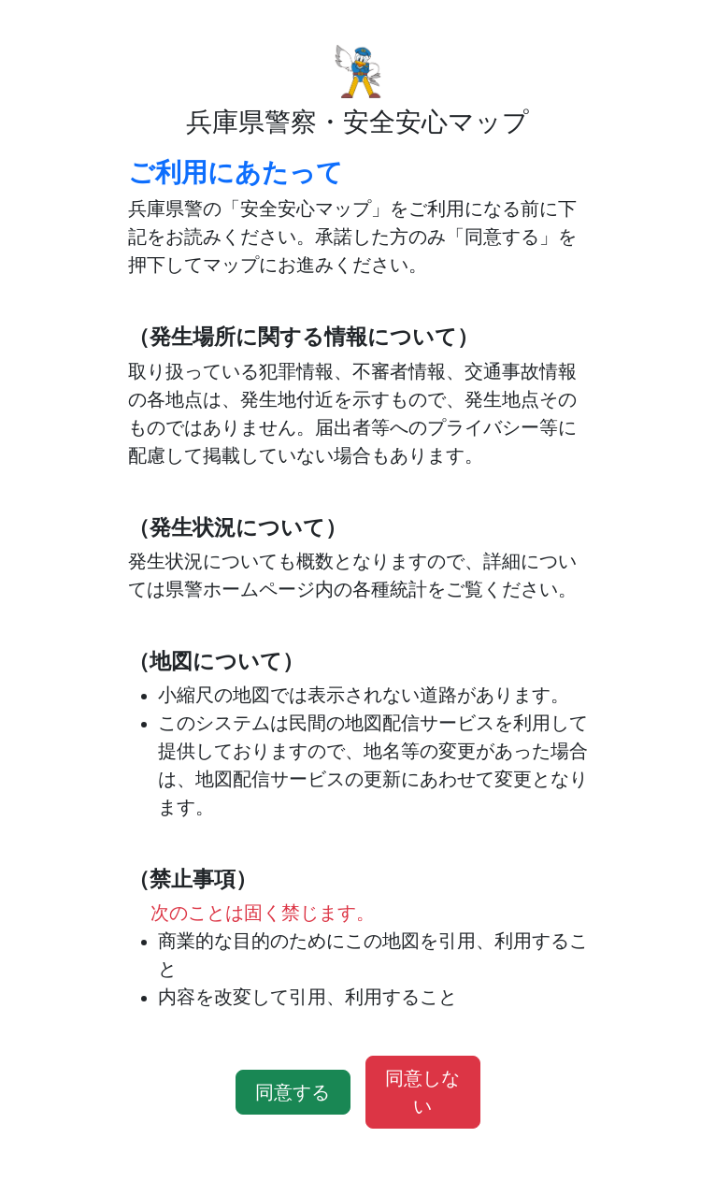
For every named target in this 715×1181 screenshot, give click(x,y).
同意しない (422, 1091)
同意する (292, 1091)
